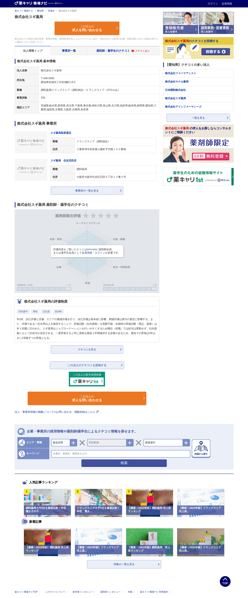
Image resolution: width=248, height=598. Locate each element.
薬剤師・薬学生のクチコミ (123, 50)
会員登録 (227, 3)
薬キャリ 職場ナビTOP (28, 592)
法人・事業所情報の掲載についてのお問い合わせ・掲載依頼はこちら (57, 411)
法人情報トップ (32, 50)
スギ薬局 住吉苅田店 (63, 160)
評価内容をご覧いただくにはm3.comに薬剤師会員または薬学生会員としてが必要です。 (87, 251)
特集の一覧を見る (124, 564)
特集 (132, 592)
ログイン (213, 3)
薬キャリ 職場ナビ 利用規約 (155, 592)
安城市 (51, 10)
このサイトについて (56, 592)
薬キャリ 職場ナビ (24, 10)
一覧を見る (198, 117)
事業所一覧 (69, 50)
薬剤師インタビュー (112, 592)
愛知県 (40, 10)
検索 (124, 463)
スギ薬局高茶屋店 (60, 132)
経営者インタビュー (84, 592)
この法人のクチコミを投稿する (87, 365)
